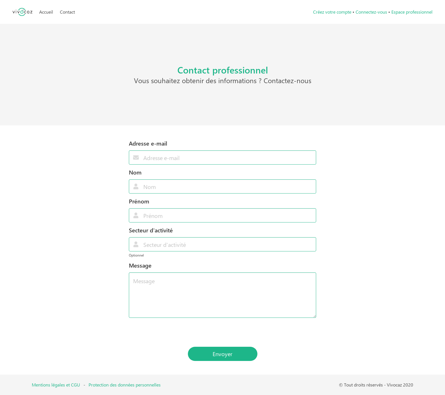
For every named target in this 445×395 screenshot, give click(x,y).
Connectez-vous (371, 12)
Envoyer (222, 354)
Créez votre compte (332, 12)
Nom (135, 172)
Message (140, 265)
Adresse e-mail (148, 143)
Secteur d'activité (151, 230)
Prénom (139, 201)
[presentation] (222, 332)
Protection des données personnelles (125, 385)
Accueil (46, 12)
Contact (67, 12)
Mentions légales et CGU (56, 385)
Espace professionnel (412, 12)
